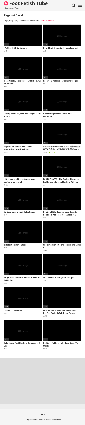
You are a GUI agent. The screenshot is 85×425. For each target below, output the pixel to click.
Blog (43, 414)
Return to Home (47, 20)
